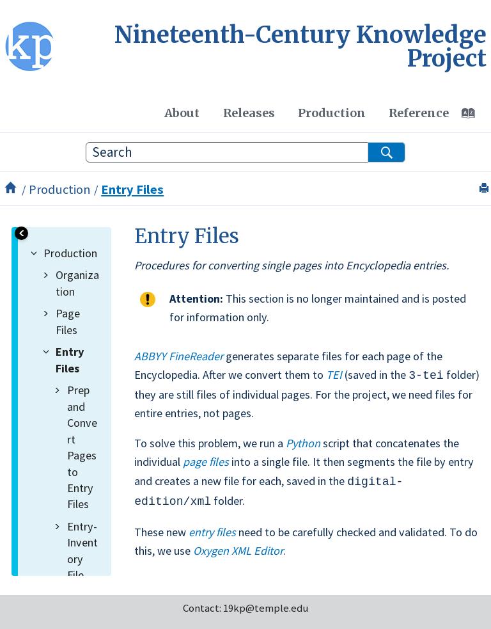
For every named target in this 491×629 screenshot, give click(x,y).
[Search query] (245, 152)
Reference (419, 113)
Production (332, 113)
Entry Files (132, 189)
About (181, 113)
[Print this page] (485, 189)
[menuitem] (182, 112)
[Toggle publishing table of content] (21, 233)
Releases (249, 113)
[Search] (386, 152)
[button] (36, 253)
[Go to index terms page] (475, 116)
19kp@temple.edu (265, 605)
